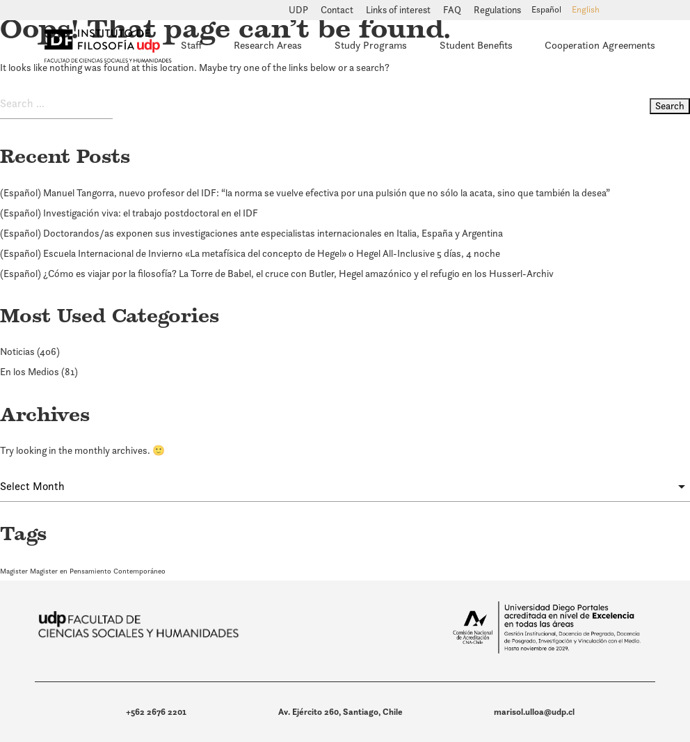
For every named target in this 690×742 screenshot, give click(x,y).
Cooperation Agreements (600, 45)
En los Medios (29, 371)
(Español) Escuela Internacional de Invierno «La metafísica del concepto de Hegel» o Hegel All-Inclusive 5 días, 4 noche (250, 253)
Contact (338, 10)
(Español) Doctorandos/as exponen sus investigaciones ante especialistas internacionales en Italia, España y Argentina (251, 233)
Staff (191, 45)
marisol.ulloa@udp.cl (534, 712)
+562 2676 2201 (156, 712)
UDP (299, 10)
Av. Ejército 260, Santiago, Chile (340, 712)
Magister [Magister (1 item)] (14, 571)
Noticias (17, 351)
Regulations (497, 10)
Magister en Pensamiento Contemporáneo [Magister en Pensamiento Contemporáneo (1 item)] (98, 571)
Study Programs (371, 45)
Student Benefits (476, 45)
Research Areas (268, 45)
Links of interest (399, 10)
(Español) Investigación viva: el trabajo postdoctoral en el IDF (129, 213)
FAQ (453, 10)
